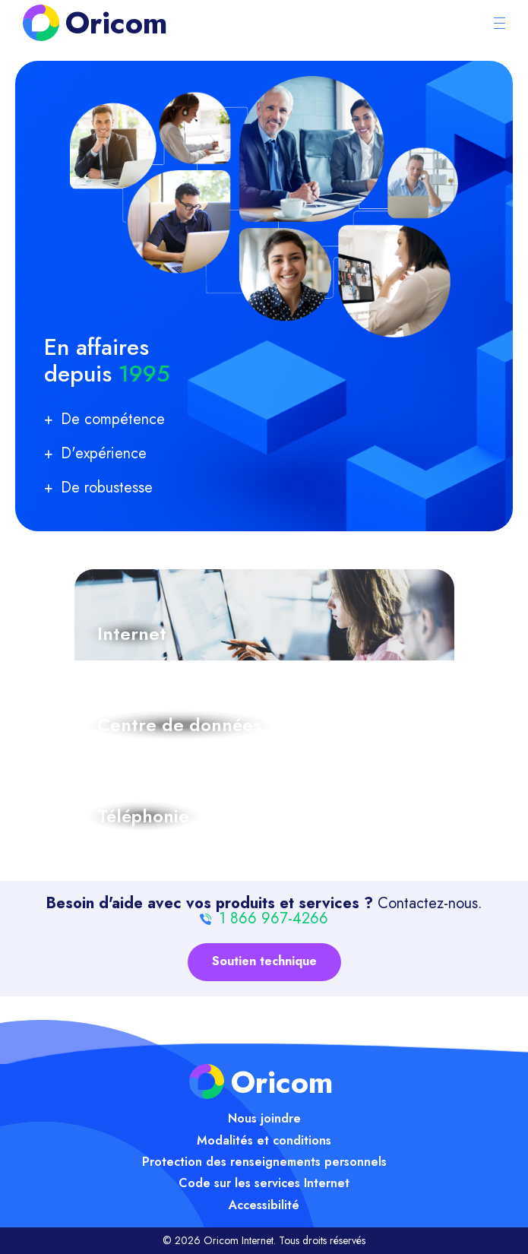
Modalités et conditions (264, 1140)
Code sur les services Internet (264, 1183)
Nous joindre (264, 1118)
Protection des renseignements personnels (264, 1161)
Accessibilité (264, 1205)
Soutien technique (264, 961)
